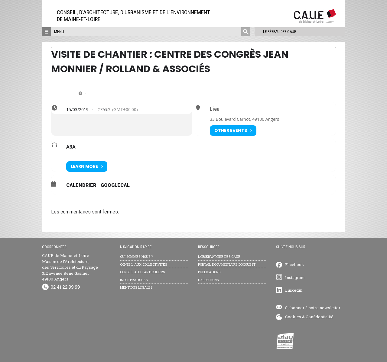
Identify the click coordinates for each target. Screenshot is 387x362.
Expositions (208, 279)
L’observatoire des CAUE (219, 256)
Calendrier (81, 185)
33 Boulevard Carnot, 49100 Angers (244, 119)
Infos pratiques (134, 279)
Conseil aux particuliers (142, 272)
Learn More (87, 166)
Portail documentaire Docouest (226, 264)
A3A (71, 147)
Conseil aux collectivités (143, 264)
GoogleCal (115, 185)
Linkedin (293, 290)
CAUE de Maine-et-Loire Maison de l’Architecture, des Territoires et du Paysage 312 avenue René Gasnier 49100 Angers (70, 267)
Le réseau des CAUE (276, 31)
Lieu (215, 109)
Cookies (293, 316)
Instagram (295, 277)
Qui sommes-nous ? (136, 256)
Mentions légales (136, 287)
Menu (59, 31)
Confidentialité (319, 316)
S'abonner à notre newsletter (312, 307)
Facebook (294, 264)
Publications (209, 272)
